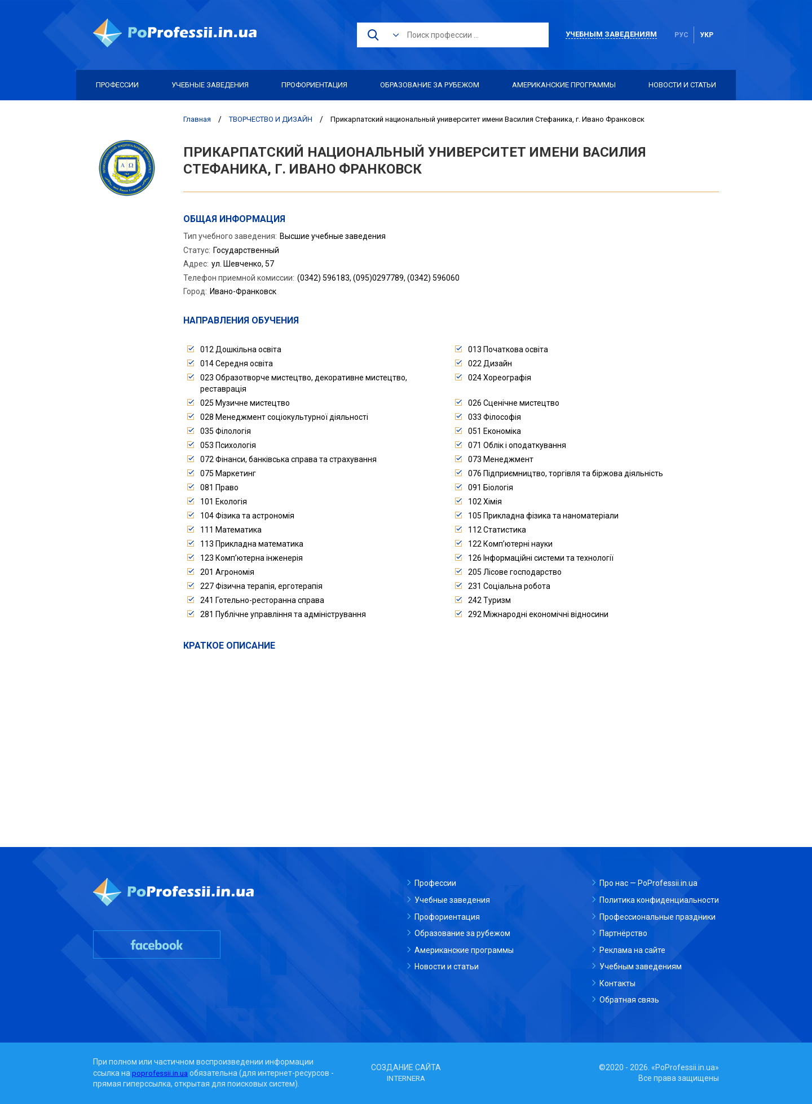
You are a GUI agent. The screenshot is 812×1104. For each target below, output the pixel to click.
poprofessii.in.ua (161, 1073)
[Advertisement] (451, 736)
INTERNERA (406, 1078)
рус (681, 35)
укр (706, 35)
